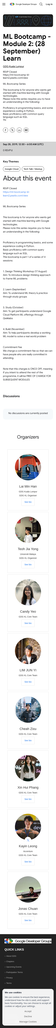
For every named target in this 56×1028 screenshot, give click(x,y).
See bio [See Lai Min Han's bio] (28, 502)
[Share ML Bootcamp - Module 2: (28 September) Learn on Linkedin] (19, 130)
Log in (49, 4)
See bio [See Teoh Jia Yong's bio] (28, 564)
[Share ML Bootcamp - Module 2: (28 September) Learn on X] (12, 130)
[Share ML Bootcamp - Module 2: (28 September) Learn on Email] (26, 130)
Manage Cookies (28, 1021)
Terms (8, 983)
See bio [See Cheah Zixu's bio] (28, 740)
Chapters (10, 961)
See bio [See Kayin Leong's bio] (28, 861)
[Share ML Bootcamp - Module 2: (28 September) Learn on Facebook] (5, 130)
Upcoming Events (14, 967)
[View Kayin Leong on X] (28, 840)
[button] (41, 4)
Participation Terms (14, 972)
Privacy (9, 978)
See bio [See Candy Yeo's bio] (28, 623)
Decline (28, 1016)
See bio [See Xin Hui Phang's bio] (28, 799)
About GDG (11, 956)
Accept (28, 1011)
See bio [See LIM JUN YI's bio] (28, 682)
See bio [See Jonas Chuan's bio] (28, 920)
